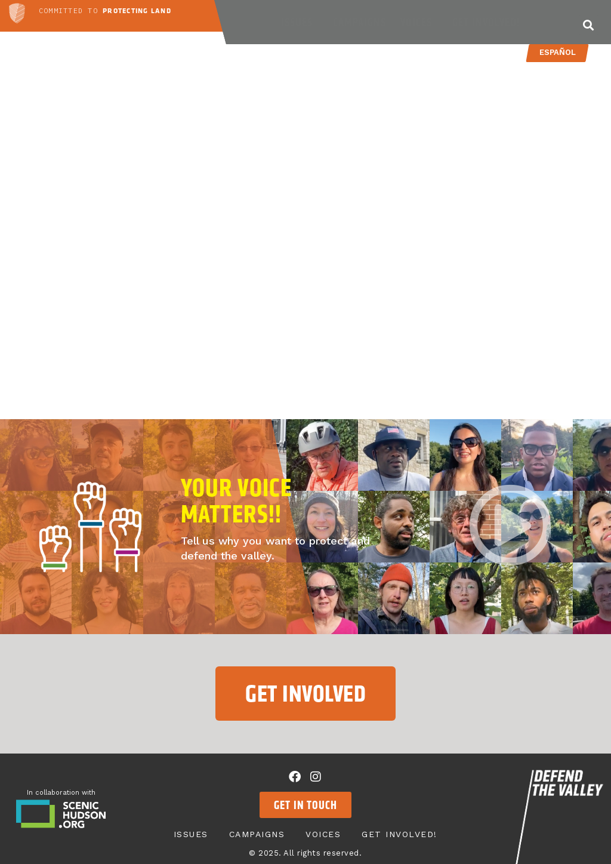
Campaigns (359, 22)
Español (557, 52)
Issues (300, 22)
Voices (419, 22)
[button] (588, 25)
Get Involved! (489, 22)
